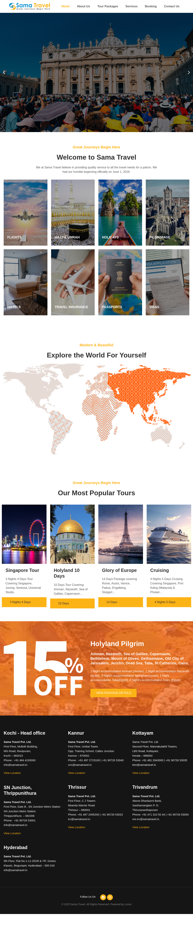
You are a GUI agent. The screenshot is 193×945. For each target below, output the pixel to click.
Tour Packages (107, 6)
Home (65, 6)
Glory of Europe (119, 570)
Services (131, 6)
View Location (12, 772)
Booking (151, 6)
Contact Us (171, 6)
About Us (83, 6)
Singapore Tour (22, 570)
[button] (4, 72)
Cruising (159, 570)
